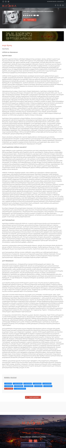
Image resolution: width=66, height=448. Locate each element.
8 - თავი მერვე (38, 386)
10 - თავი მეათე (8, 388)
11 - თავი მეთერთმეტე (20, 388)
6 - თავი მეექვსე (18, 386)
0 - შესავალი (8, 383)
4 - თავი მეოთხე (47, 383)
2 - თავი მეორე (27, 383)
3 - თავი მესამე (37, 383)
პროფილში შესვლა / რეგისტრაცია (55, 1)
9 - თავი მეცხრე (48, 386)
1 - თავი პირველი (17, 383)
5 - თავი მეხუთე (8, 386)
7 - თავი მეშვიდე (29, 386)
